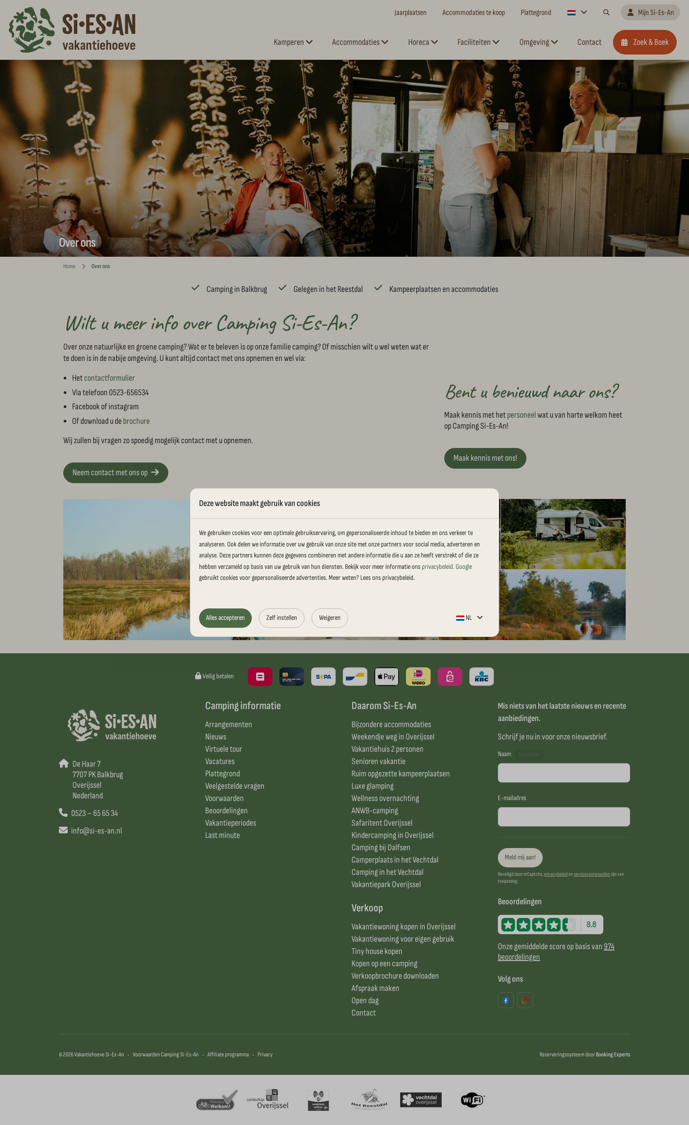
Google (464, 567)
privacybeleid (437, 567)
